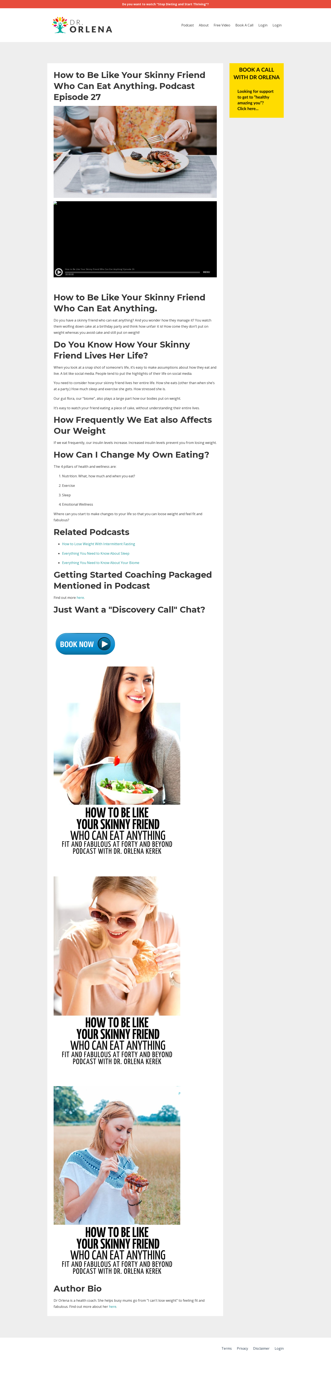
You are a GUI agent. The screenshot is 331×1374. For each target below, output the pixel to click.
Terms (226, 1348)
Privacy (242, 1348)
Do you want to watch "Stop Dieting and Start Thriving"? (165, 4)
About (204, 25)
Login (262, 25)
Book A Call (244, 25)
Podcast (187, 25)
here (80, 597)
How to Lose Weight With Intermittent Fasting (98, 544)
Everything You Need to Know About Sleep (95, 553)
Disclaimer (261, 1348)
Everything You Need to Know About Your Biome (100, 562)
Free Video (222, 25)
